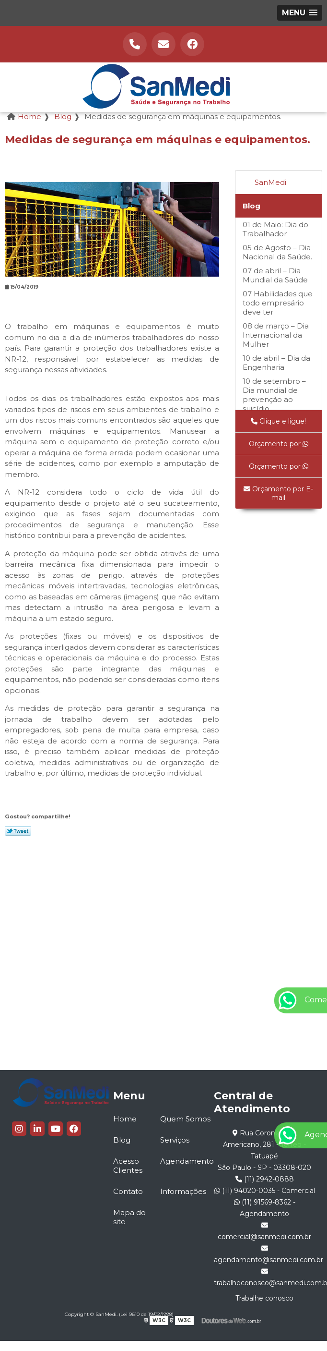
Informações (183, 1191)
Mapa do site (129, 1217)
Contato (128, 1191)
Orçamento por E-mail (278, 493)
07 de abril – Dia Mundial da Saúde (275, 275)
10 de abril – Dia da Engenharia (276, 362)
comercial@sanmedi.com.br (264, 1231)
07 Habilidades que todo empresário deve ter (278, 302)
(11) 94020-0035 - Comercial (264, 1190)
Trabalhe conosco (264, 1298)
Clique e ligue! (278, 421)
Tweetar (18, 831)
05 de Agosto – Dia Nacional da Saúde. (277, 252)
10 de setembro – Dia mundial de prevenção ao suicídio (274, 395)
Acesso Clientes (127, 1165)
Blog (251, 205)
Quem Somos (185, 1118)
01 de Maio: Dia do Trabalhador (275, 229)
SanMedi (270, 182)
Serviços (174, 1139)
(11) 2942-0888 (264, 1179)
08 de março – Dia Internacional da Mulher (276, 335)
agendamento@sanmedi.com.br (264, 1254)
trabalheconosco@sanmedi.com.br (264, 1277)
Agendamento (187, 1161)
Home (125, 1118)
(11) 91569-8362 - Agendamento (264, 1208)
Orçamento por (278, 443)
